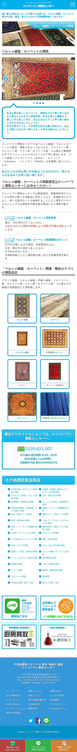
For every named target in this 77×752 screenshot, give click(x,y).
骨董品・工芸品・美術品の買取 (24, 551)
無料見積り (64, 746)
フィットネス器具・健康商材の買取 (55, 503)
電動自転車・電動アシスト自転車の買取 (55, 528)
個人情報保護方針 (37, 700)
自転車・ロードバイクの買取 (23, 533)
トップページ (13, 691)
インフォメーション (17, 708)
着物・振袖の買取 (49, 539)
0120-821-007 (12, 746)
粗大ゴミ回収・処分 (50, 583)
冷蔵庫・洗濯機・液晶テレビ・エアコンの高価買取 (55, 490)
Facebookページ (58, 708)
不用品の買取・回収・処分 (22, 583)
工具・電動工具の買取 (51, 495)
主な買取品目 (13, 695)
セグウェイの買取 (18, 576)
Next (71, 78)
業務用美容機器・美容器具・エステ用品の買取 (24, 509)
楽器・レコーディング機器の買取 (24, 528)
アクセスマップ (58, 704)
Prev (5, 78)
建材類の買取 (16, 564)
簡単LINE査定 (14, 713)
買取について (35, 691)
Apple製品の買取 (49, 558)
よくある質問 (57, 695)
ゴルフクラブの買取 (50, 533)
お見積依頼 (34, 704)
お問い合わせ (13, 704)
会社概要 (54, 700)
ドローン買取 (16, 570)
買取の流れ (56, 691)
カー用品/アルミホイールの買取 (24, 539)
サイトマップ (13, 700)
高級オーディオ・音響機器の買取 (55, 509)
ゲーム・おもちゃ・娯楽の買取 (24, 558)
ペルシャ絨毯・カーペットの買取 (55, 552)
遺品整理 (46, 576)
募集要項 (33, 708)
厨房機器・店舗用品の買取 (22, 502)
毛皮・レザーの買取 (19, 545)
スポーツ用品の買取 (50, 564)
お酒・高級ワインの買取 (21, 514)
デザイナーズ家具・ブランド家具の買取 (24, 496)
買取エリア (34, 695)
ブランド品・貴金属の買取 (53, 545)
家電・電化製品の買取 (20, 520)
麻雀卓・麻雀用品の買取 (52, 570)
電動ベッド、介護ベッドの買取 (55, 514)
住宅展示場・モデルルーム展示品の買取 (24, 490)
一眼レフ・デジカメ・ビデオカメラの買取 (55, 521)
